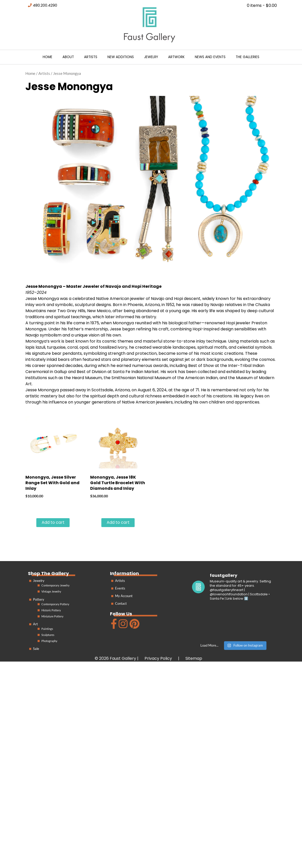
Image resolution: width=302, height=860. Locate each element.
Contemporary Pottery (55, 604)
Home (47, 57)
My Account (124, 596)
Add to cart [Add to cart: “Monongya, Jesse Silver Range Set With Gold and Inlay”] (53, 522)
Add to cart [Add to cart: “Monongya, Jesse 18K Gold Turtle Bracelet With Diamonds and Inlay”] (118, 522)
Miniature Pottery (52, 616)
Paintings (47, 628)
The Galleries (247, 57)
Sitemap (193, 658)
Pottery (38, 599)
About (68, 57)
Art (35, 624)
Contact (121, 603)
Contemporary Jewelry (55, 585)
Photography (49, 641)
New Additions (120, 57)
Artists (90, 57)
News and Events (210, 57)
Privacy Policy (158, 658)
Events (120, 588)
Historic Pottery (51, 610)
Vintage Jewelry (51, 591)
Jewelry (151, 57)
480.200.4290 (45, 5)
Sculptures (47, 634)
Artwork (176, 57)
